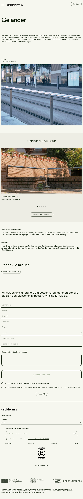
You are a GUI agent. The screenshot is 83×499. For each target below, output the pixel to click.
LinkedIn (31, 443)
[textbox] (6, 333)
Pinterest (54, 443)
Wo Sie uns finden (11, 272)
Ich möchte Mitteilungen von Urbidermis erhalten (27, 383)
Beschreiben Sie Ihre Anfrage (14, 352)
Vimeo (76, 443)
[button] (37, 206)
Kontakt (76, 4)
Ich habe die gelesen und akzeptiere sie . (29, 439)
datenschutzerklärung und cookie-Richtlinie (60, 387)
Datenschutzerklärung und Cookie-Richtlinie (38, 439)
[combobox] (41, 333)
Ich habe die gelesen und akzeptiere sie (42, 387)
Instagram (8, 443)
